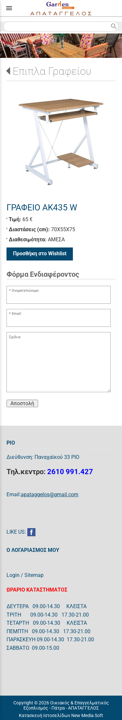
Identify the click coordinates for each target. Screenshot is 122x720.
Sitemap (34, 575)
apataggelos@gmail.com (49, 494)
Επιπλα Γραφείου (52, 71)
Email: (17, 314)
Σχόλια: (15, 337)
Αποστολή (22, 403)
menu (9, 8)
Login (13, 575)
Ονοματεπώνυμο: (25, 290)
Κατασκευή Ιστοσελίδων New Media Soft (61, 715)
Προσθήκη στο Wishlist (39, 253)
